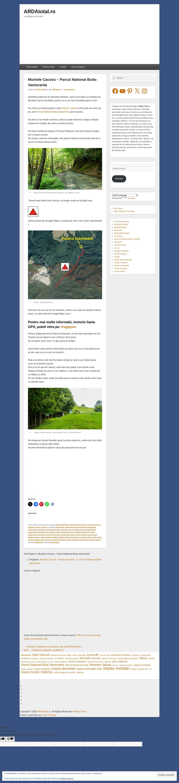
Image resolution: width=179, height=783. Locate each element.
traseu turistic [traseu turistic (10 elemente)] (30, 672)
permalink (55, 542)
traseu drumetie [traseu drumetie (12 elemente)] (63, 668)
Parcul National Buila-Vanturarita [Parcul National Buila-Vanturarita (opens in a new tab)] (52, 112)
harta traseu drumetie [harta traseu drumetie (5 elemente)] (127, 658)
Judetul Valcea (75, 525)
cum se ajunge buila (76, 530)
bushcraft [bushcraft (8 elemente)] (92, 654)
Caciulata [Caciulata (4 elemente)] (136, 655)
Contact (63, 67)
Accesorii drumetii (121, 224)
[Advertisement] (89, 43)
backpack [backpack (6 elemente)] (26, 655)
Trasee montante (88, 525)
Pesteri (117, 257)
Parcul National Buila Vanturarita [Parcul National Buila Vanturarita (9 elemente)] (42, 664)
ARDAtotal (56, 90)
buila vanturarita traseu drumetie (54, 530)
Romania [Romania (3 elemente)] (115, 665)
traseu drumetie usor (74, 540)
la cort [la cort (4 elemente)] (51, 662)
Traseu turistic (41, 527)
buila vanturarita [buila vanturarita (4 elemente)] (79, 655)
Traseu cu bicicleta (121, 265)
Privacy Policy (49, 67)
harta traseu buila (57, 532)
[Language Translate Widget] (125, 195)
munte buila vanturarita (60, 535)
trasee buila (91, 537)
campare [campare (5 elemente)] (25, 658)
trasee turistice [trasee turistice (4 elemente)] (27, 669)
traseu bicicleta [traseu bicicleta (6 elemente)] (42, 668)
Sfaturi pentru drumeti (122, 260)
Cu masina (118, 236)
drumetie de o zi (43, 532)
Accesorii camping (121, 221)
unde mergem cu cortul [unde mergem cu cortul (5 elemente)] (64, 672)
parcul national (41, 537)
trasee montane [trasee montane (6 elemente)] (142, 665)
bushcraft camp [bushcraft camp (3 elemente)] (105, 655)
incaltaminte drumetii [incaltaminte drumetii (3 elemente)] (28, 662)
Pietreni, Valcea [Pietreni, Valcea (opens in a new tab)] (69, 108)
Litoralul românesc (121, 251)
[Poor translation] (10, 739)
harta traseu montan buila (75, 532)
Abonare (119, 178)
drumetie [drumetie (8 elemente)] (84, 658)
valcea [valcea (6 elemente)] (79, 672)
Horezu (35, 535)
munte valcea (75, 535)
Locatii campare (120, 254)
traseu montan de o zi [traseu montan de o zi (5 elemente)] (141, 669)
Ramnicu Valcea (80, 537)
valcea (98, 540)
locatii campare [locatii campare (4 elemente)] (61, 662)
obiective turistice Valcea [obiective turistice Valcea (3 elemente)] (95, 662)
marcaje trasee (44, 535)
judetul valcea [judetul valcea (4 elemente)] (41, 662)
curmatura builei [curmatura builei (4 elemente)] (71, 658)
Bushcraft (118, 230)
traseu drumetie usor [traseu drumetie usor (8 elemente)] (89, 668)
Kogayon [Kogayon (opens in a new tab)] (68, 327)
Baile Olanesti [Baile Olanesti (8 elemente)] (41, 654)
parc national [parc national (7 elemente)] (119, 661)
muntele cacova (87, 535)
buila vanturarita (66, 527)
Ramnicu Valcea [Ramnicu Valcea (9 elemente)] (100, 664)
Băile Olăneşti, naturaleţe (124, 211)
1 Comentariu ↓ (69, 90)
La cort (117, 248)
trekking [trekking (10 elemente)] (46, 672)
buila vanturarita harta (82, 527)
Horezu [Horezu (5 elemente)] (151, 658)
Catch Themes (49, 715)
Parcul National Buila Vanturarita (60, 537)
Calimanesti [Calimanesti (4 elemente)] (145, 655)
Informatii (117, 242)
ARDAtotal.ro (39, 11)
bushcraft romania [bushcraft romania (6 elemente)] (121, 655)
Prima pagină (32, 67)
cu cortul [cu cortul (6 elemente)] (59, 658)
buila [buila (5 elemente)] (69, 655)
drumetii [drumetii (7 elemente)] (96, 658)
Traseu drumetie (120, 268)
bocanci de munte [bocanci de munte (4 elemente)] (58, 655)
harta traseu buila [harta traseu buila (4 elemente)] (109, 658)
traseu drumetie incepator (55, 540)
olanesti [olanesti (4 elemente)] (108, 662)
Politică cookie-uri (66, 779)
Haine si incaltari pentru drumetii (127, 239)
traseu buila (40, 540)
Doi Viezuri (118, 208)
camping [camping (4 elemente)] (34, 658)
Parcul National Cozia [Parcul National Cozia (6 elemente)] (76, 665)
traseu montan (89, 540)
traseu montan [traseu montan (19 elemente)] (116, 668)
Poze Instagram (78, 67)
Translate (128, 198)
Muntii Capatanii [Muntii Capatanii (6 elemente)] (77, 661)
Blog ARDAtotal (62, 525)
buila (58, 527)
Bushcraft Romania (121, 233)
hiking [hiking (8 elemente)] (143, 658)
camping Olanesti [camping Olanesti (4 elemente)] (46, 658)
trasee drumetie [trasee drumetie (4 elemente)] (125, 665)
